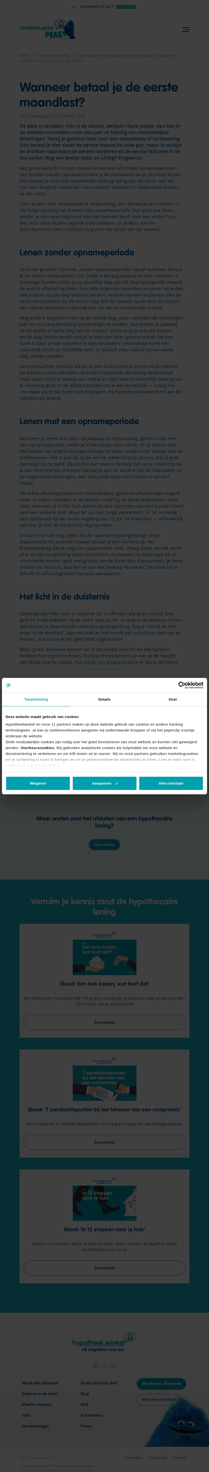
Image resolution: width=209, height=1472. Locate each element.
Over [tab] (173, 699)
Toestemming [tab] (36, 699)
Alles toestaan (171, 783)
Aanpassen (104, 783)
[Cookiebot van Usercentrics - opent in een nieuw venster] (182, 685)
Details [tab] (104, 699)
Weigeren (38, 783)
